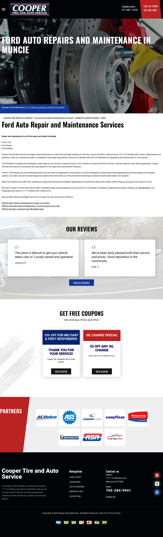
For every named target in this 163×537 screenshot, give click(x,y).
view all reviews (81, 282)
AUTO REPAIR (77, 486)
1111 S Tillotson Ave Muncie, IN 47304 (40, 107)
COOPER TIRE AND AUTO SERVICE (18, 118)
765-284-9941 (150, 10)
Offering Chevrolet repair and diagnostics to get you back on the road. (31, 206)
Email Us (110, 497)
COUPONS (75, 482)
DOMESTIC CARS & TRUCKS (87, 118)
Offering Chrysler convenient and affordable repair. (23, 209)
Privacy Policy (114, 513)
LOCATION (75, 496)
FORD (103, 118)
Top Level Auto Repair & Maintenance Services (54, 118)
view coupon (61, 371)
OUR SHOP (75, 477)
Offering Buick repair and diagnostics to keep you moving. (26, 203)
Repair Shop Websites (69, 513)
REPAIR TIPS (76, 491)
